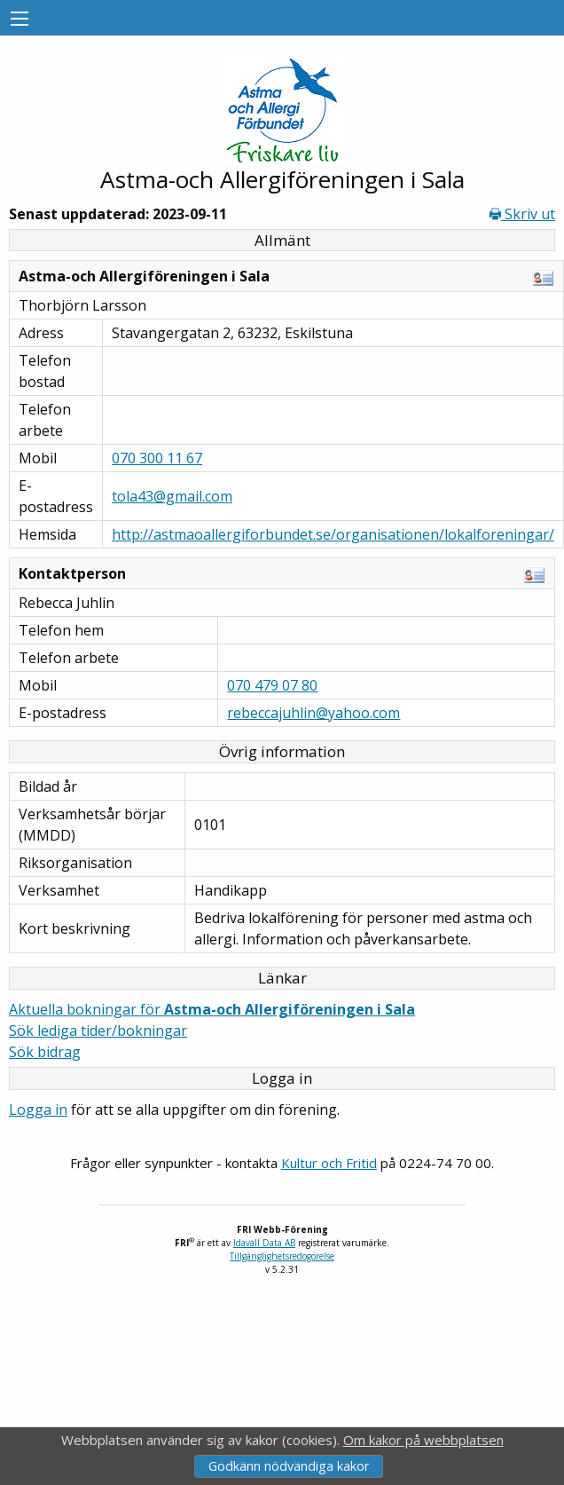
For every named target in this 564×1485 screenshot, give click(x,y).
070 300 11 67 (157, 458)
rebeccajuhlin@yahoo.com (313, 713)
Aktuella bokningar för (212, 1009)
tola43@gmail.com (172, 496)
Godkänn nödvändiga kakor (288, 1465)
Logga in (38, 1109)
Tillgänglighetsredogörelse (282, 1256)
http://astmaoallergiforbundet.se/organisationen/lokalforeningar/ (333, 534)
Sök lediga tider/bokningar (98, 1030)
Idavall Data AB (264, 1242)
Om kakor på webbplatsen (423, 1440)
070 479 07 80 (272, 685)
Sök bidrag (45, 1052)
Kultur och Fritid (329, 1163)
